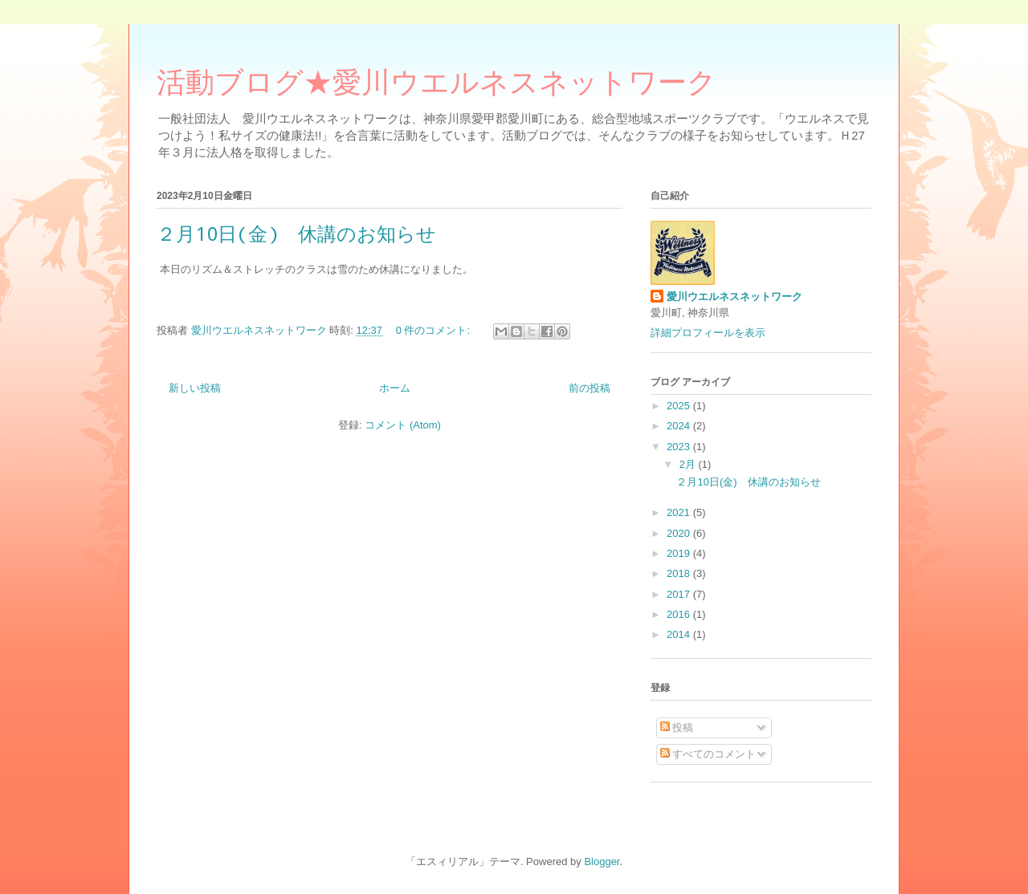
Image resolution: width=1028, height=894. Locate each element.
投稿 (677, 727)
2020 (680, 533)
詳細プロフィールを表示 (708, 333)
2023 (680, 447)
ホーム (394, 388)
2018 (680, 573)
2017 (680, 594)
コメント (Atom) (403, 425)
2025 (680, 406)
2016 (680, 614)
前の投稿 (589, 388)
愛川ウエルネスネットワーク (734, 297)
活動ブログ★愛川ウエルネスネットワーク (436, 86)
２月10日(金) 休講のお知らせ (296, 233)
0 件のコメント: (434, 330)
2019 (680, 553)
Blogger (601, 861)
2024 (680, 426)
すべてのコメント (708, 754)
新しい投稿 (195, 388)
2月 (689, 464)
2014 (680, 634)
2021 (680, 512)
